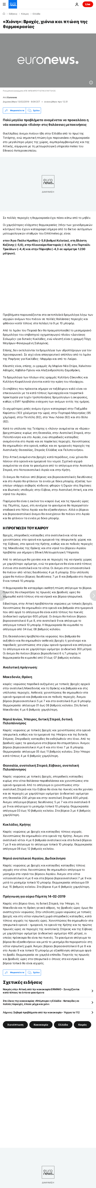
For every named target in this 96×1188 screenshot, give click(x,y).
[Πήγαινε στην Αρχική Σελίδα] (13, 4)
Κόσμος (25, 14)
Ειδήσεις (13, 14)
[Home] (4, 13)
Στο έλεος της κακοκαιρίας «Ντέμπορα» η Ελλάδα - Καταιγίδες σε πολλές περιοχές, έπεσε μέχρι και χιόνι (41, 1002)
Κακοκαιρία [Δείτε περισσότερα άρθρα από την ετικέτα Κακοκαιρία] (41, 1024)
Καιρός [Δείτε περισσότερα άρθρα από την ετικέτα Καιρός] (82, 1024)
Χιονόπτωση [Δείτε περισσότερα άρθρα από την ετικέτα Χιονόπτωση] (15, 1024)
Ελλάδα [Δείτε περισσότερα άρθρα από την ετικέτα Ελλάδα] (63, 1024)
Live (87, 4)
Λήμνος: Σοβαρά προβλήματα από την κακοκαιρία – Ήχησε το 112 (41, 1012)
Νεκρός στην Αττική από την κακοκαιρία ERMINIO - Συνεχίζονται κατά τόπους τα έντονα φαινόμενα (41, 991)
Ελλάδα (36, 14)
